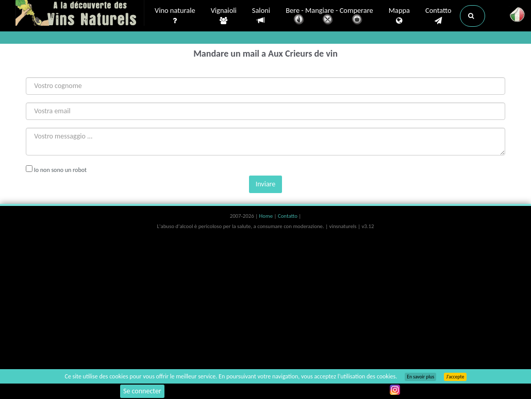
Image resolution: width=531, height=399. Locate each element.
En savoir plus (420, 377)
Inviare (266, 184)
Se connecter (142, 391)
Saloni (261, 16)
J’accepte (455, 377)
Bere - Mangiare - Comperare (329, 17)
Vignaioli (224, 16)
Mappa (399, 16)
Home (266, 216)
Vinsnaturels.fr (79, 14)
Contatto (438, 16)
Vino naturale (175, 16)
